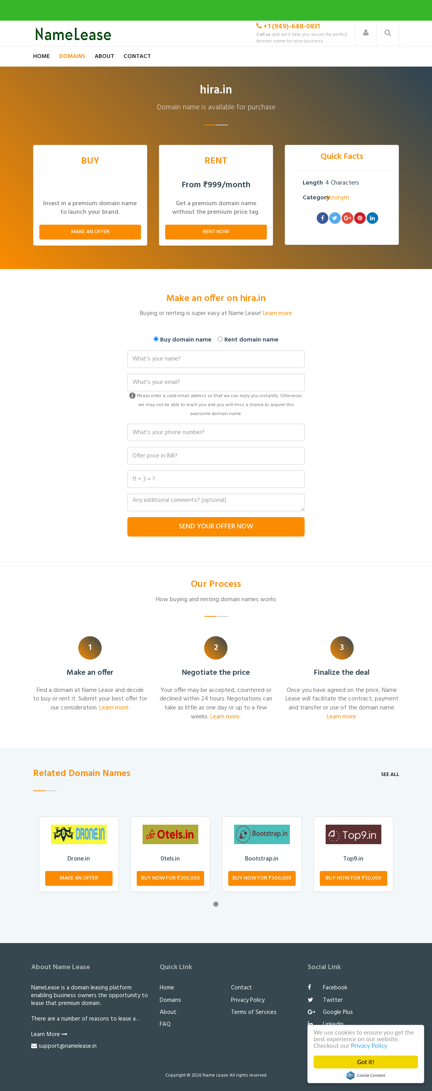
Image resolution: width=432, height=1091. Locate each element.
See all (390, 774)
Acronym (337, 198)
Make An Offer (90, 231)
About (104, 56)
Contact (137, 56)
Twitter (325, 1000)
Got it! (365, 1062)
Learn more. (114, 708)
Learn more (277, 313)
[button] (366, 33)
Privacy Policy (369, 1046)
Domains (72, 56)
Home (41, 56)
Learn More (49, 1034)
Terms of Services (254, 1012)
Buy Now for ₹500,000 (262, 878)
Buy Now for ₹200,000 (170, 878)
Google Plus (330, 1012)
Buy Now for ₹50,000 (353, 878)
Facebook (327, 987)
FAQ (165, 1024)
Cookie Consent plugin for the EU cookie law (365, 1075)
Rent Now (216, 231)
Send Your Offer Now (216, 526)
